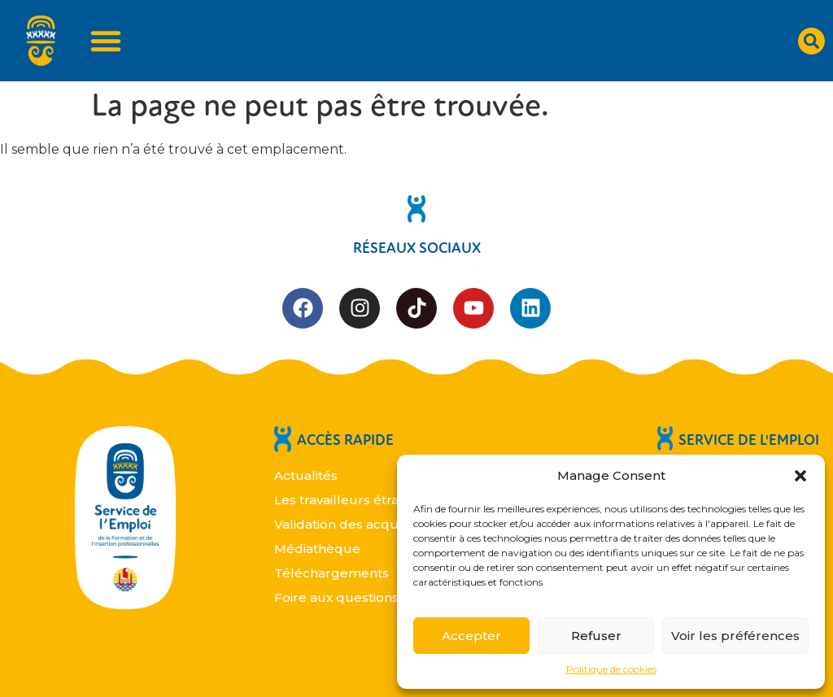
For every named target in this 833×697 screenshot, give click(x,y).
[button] (800, 476)
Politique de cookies (611, 669)
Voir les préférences (735, 635)
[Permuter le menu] (105, 40)
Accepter (471, 635)
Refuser (596, 635)
